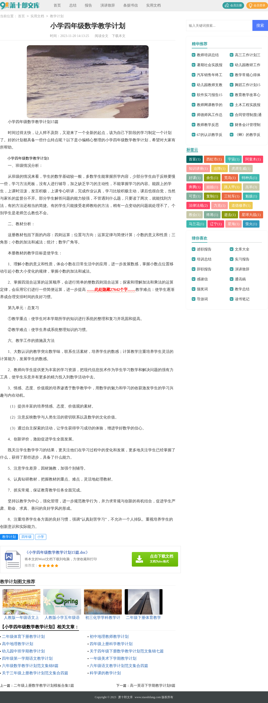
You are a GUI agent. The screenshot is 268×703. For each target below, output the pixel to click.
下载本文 (118, 36)
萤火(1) (251, 224)
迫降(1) (220, 168)
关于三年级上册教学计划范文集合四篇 (35, 673)
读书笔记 (242, 299)
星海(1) (233, 224)
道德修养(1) (240, 205)
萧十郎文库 (125, 697)
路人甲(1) (231, 187)
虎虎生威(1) (240, 168)
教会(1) (195, 215)
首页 (57, 5)
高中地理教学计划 (17, 644)
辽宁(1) (216, 224)
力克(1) (220, 205)
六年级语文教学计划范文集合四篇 (119, 666)
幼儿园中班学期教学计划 (23, 651)
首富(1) (195, 159)
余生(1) (212, 178)
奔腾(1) (195, 187)
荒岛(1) (230, 178)
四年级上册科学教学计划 (111, 644)
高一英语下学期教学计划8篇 (153, 685)
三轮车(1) (231, 196)
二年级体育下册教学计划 (23, 636)
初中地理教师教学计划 (109, 636)
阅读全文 (101, 36)
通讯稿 (240, 279)
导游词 (202, 299)
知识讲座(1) (198, 168)
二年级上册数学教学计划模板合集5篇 (44, 685)
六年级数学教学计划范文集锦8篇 (30, 666)
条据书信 (130, 5)
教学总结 (242, 289)
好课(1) (195, 178)
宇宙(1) (233, 159)
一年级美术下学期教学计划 (113, 658)
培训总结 (204, 259)
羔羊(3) (251, 187)
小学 (40, 537)
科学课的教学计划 (105, 673)
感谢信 (202, 279)
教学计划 (57, 16)
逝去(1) (230, 215)
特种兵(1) (249, 178)
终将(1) (212, 215)
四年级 (26, 537)
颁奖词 (202, 289)
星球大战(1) (251, 215)
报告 (88, 5)
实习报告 (242, 259)
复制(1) (212, 196)
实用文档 (153, 5)
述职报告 (204, 249)
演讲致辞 (107, 5)
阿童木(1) (253, 159)
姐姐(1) (212, 187)
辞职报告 (204, 269)
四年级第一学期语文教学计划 (27, 658)
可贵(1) (195, 196)
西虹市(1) (214, 159)
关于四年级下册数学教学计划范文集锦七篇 (127, 651)
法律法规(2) (198, 205)
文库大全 (242, 249)
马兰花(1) (196, 224)
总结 (73, 5)
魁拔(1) (251, 196)
